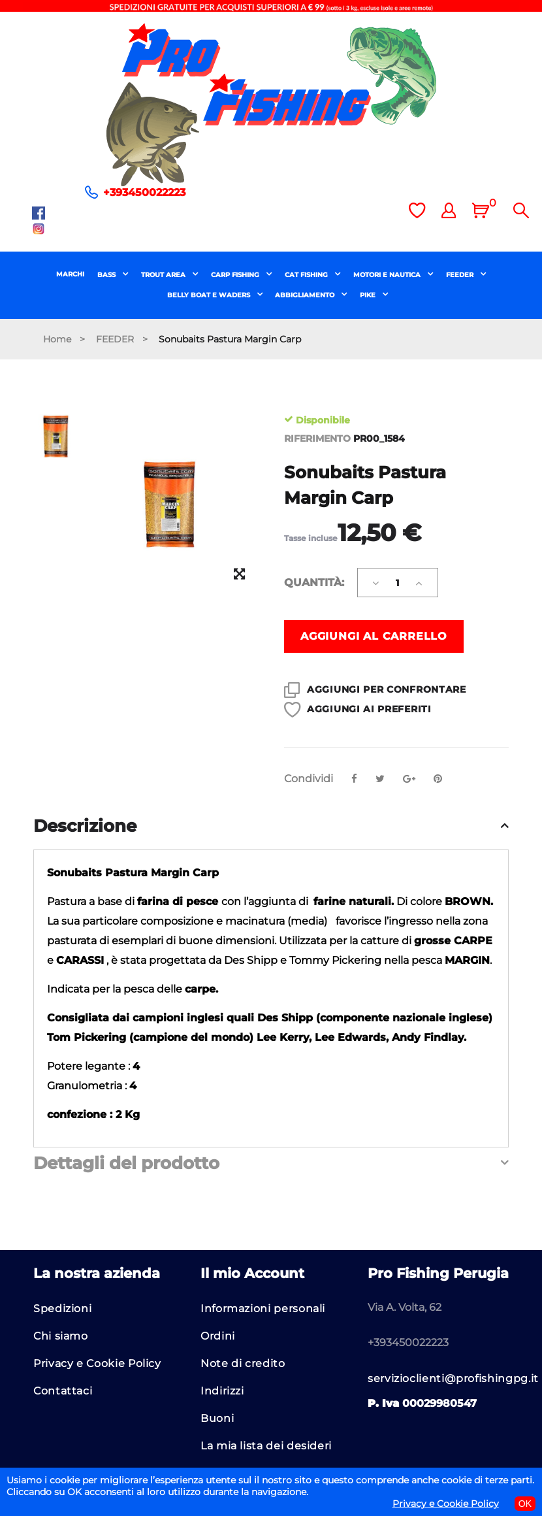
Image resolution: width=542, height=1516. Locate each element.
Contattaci (62, 1391)
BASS (107, 275)
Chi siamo (60, 1336)
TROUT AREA (164, 275)
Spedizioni (62, 1308)
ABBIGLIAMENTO (305, 295)
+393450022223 (144, 192)
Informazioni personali (262, 1308)
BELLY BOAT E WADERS (209, 295)
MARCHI (70, 274)
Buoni (217, 1418)
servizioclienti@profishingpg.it (453, 1378)
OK (525, 1503)
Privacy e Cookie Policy (97, 1363)
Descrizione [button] (84, 826)
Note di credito (242, 1363)
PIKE (368, 295)
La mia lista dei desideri (266, 1446)
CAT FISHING (307, 275)
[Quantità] (397, 582)
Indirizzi (222, 1391)
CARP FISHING (236, 275)
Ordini (217, 1336)
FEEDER (460, 275)
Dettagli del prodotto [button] (126, 1164)
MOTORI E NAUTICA (387, 275)
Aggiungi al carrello (373, 636)
